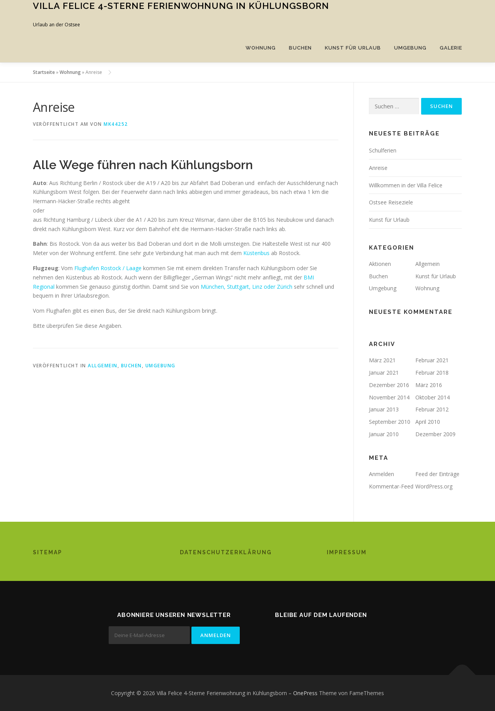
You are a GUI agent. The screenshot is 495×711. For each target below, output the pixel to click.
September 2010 (389, 421)
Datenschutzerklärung (226, 552)
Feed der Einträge (437, 474)
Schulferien (382, 150)
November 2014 (389, 397)
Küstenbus (256, 253)
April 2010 (427, 421)
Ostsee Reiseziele (391, 202)
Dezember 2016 (389, 385)
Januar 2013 (384, 409)
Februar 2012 (432, 409)
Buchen (300, 48)
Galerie (451, 48)
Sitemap (47, 552)
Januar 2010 (384, 434)
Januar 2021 (384, 372)
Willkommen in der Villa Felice (405, 185)
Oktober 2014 (432, 397)
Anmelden (381, 474)
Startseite (44, 72)
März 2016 (428, 385)
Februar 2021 (432, 360)
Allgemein (103, 365)
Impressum (347, 552)
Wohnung (261, 48)
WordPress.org (433, 486)
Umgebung (410, 48)
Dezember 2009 (435, 434)
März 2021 (382, 360)
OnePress (305, 693)
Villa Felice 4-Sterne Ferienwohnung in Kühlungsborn (181, 5)
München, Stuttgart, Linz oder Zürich (247, 286)
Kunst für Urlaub (353, 48)
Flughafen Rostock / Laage (108, 268)
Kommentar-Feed (391, 486)
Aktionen (380, 263)
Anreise (378, 167)
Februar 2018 (432, 372)
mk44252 (116, 124)
